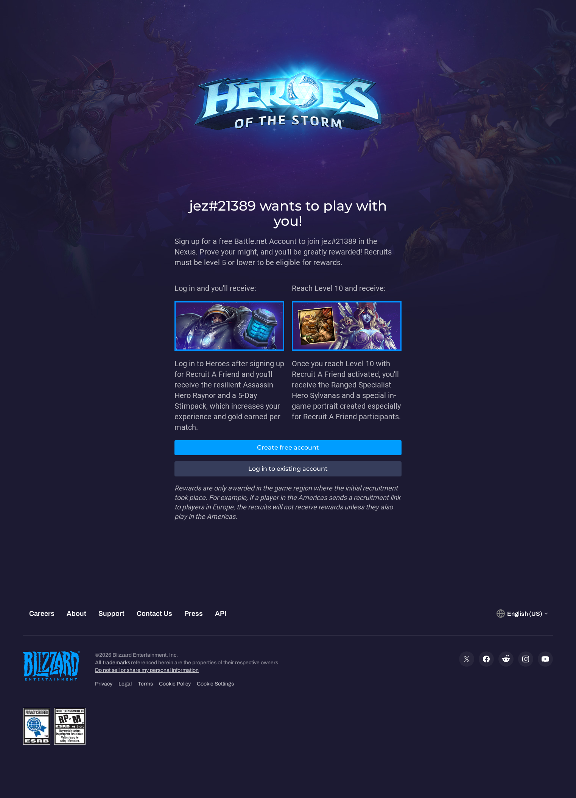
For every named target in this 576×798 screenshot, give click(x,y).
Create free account (288, 447)
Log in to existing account (288, 468)
